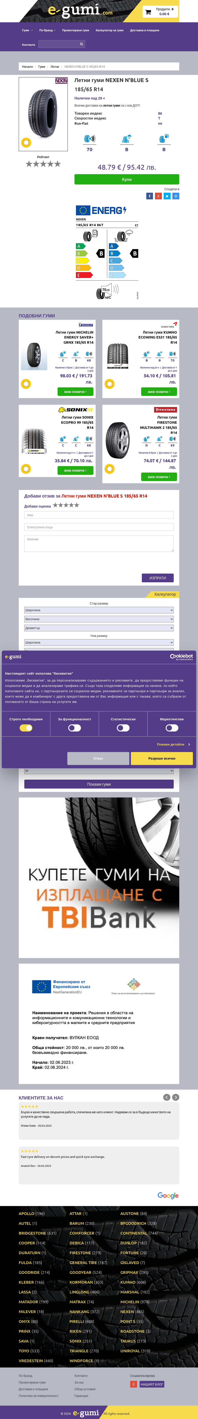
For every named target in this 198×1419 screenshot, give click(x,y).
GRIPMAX (129, 1272)
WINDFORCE (81, 1360)
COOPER (27, 1242)
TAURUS (128, 1340)
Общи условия (84, 1389)
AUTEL (25, 1223)
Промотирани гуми (75, 30)
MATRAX (78, 1301)
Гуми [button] (27, 30)
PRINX (25, 1331)
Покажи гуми (99, 784)
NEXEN (127, 1311)
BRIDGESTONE (32, 1232)
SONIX (76, 1340)
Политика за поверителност (39, 1396)
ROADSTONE (132, 1331)
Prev (166, 1097)
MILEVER (27, 1311)
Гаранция (81, 1396)
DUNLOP (128, 1242)
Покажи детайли (170, 744)
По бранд (25, 1376)
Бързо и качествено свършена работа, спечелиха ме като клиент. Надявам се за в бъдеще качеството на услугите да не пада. (99, 1115)
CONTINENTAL (133, 1232)
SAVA (24, 1340)
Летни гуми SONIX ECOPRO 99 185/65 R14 (77, 422)
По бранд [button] (47, 30)
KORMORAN (81, 1282)
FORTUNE (129, 1252)
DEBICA (77, 1242)
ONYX (24, 1321)
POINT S (127, 1321)
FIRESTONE (80, 1252)
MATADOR (28, 1301)
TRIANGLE (79, 1350)
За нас (79, 1382)
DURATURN (29, 1252)
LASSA (25, 1291)
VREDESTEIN (31, 1360)
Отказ (98, 758)
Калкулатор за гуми (110, 30)
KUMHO (128, 1282)
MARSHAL (129, 1291)
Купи (127, 179)
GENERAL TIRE (83, 1262)
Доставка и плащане (144, 30)
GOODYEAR (80, 1272)
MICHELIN (129, 1301)
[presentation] (58, 565)
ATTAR (76, 1213)
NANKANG (79, 1311)
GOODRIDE (29, 1272)
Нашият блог (152, 1384)
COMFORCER (82, 1232)
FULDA (25, 1262)
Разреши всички (161, 758)
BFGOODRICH (133, 1223)
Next (175, 1097)
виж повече (75, 391)
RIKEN (75, 1331)
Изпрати (158, 578)
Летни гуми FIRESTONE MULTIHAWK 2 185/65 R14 (158, 425)
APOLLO (26, 1213)
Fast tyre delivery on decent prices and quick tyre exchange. (99, 1158)
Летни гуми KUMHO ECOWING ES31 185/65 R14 (157, 337)
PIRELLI (77, 1321)
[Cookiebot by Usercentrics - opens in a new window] (173, 657)
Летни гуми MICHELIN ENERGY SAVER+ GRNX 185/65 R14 (74, 337)
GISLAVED (129, 1262)
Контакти (28, 44)
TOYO (24, 1350)
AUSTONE (129, 1213)
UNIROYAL (130, 1350)
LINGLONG (79, 1291)
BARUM (77, 1223)
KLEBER (26, 1282)
